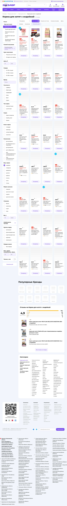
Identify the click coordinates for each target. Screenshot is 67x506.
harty (44, 372)
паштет (33, 369)
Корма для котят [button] (24, 360)
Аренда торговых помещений (37, 414)
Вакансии (35, 418)
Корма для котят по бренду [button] (24, 362)
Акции (45, 413)
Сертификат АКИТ (27, 419)
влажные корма (46, 380)
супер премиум (57, 377)
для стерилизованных (36, 370)
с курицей (34, 387)
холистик (34, 361)
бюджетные (34, 364)
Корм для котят (22, 13)
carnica (44, 370)
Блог (45, 419)
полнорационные (35, 372)
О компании (36, 404)
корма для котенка (36, 360)
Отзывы (45, 418)
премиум (34, 363)
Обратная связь (26, 422)
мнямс (33, 395)
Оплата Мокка (47, 412)
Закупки (35, 411)
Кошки (5, 21)
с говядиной (34, 384)
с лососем (34, 389)
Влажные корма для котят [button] (25, 366)
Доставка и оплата (27, 407)
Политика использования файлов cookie (26, 416)
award (44, 377)
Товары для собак (57, 409)
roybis (44, 373)
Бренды (45, 416)
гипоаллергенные (35, 376)
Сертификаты (26, 420)
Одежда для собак (58, 412)
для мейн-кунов (35, 379)
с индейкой (34, 385)
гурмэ (44, 375)
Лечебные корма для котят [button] (24, 372)
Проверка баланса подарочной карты (47, 410)
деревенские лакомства (45, 362)
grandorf (44, 369)
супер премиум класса (35, 367)
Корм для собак (57, 410)
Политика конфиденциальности (27, 414)
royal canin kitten (35, 381)
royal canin (34, 393)
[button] (24, 21)
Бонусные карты (47, 404)
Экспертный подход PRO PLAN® (10, 40)
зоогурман (45, 367)
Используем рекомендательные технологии (12, 429)
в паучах (33, 382)
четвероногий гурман (47, 364)
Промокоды (46, 415)
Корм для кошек (8, 24)
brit (43, 365)
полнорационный (57, 380)
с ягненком (34, 392)
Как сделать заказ (27, 406)
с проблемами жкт (57, 381)
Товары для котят (12, 13)
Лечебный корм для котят (10, 36)
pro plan (44, 360)
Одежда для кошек (58, 407)
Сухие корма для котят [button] (24, 369)
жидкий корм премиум (45, 382)
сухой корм (56, 372)
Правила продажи (27, 411)
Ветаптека (56, 413)
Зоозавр (5, 13)
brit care (55, 364)
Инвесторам (36, 408)
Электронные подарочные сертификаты (46, 407)
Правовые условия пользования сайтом (19, 428)
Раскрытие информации (36, 407)
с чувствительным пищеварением (35, 374)
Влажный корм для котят (9, 32)
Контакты (35, 419)
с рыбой (33, 390)
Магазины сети (47, 421)
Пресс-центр (36, 410)
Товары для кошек (58, 404)
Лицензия (25, 404)
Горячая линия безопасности (36, 416)
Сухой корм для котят (10, 29)
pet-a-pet (44, 378)
